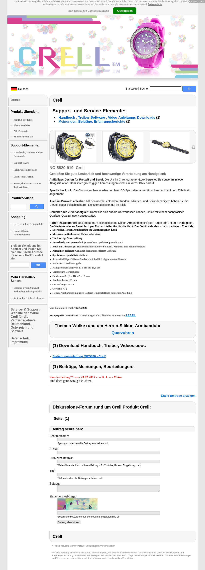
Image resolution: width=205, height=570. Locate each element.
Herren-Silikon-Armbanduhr (29, 224)
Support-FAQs (21, 162)
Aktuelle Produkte (23, 119)
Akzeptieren (125, 10)
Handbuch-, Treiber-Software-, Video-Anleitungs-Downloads (106, 117)
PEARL (131, 315)
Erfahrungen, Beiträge (25, 169)
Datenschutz (155, 4)
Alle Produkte (21, 131)
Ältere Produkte (22, 125)
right (193, 147)
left (52, 147)
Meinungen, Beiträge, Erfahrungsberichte (91, 121)
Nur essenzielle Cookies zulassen (88, 10)
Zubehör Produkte (23, 136)
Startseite (132, 88)
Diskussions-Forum (23, 176)
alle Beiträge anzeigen (180, 395)
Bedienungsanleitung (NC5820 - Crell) (79, 356)
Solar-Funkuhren (29, 298)
